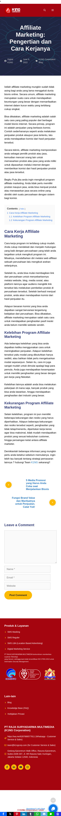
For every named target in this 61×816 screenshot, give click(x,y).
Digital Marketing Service (18, 649)
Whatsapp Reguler (43, 805)
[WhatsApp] (37, 814)
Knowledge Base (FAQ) (18, 708)
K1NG (34, 462)
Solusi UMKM (33, 800)
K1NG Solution (17, 800)
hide (22, 209)
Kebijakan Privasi (16, 714)
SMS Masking (13, 632)
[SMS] (50, 814)
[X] (10, 814)
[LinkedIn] (23, 814)
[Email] (44, 814)
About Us (46, 800)
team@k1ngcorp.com (17, 745)
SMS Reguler (13, 637)
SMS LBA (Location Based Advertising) (25, 643)
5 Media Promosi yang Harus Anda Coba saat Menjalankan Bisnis (37, 485)
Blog (9, 702)
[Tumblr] (30, 814)
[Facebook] (3, 814)
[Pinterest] (17, 814)
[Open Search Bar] (45, 10)
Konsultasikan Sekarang (21, 805)
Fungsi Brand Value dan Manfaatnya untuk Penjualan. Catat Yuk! (23, 502)
